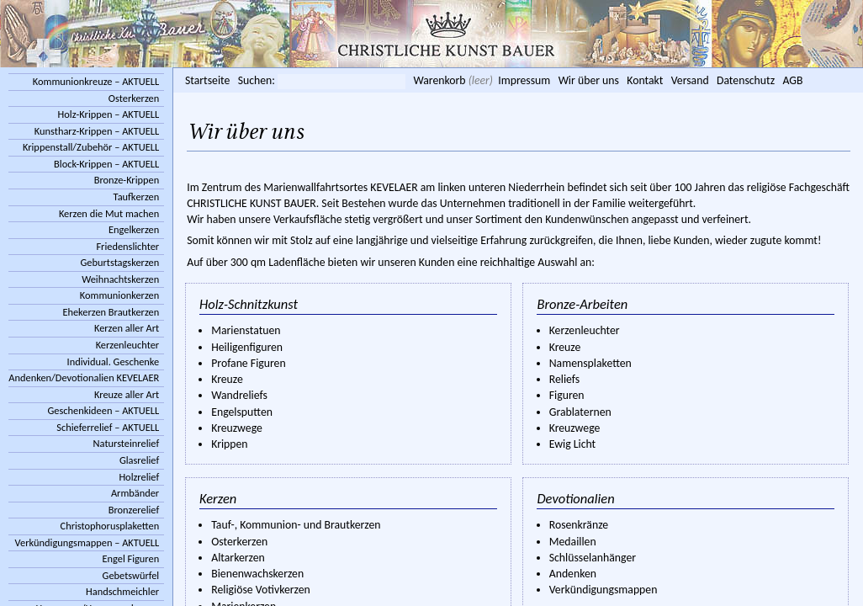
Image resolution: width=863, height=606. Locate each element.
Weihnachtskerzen (120, 279)
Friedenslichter (127, 246)
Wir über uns (589, 80)
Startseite (207, 80)
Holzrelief (139, 476)
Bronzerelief (134, 509)
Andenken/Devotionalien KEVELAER (83, 377)
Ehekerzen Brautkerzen (110, 312)
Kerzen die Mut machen (109, 213)
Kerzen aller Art (126, 328)
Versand (690, 80)
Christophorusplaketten (110, 525)
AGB (792, 80)
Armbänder (135, 492)
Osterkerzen (134, 98)
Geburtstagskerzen (120, 262)
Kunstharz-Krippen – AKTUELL (96, 131)
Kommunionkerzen (119, 295)
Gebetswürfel (131, 575)
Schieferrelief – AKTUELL (107, 427)
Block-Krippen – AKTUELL (106, 163)
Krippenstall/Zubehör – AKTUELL (91, 147)
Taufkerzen (137, 196)
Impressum (524, 80)
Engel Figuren (130, 558)
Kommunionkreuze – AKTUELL (96, 81)
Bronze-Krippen (126, 179)
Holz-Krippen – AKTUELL (109, 114)
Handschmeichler (122, 591)
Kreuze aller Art (126, 394)
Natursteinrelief (126, 443)
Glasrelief (139, 460)
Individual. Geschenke (113, 361)
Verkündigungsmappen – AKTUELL (87, 542)
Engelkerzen (134, 229)
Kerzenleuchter (128, 344)
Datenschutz (746, 80)
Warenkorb (439, 80)
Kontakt (645, 80)
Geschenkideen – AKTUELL (103, 410)
